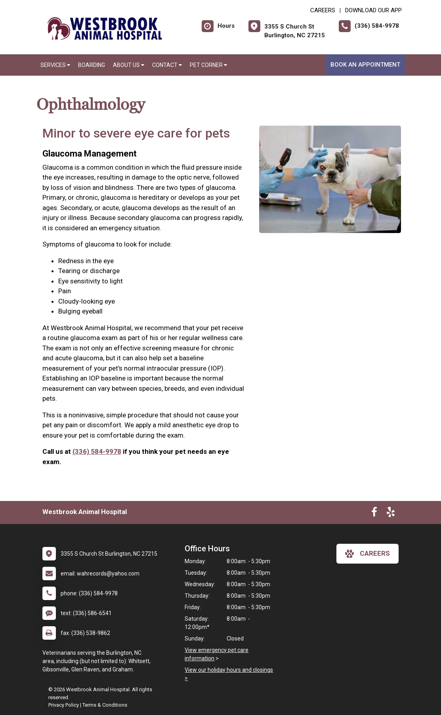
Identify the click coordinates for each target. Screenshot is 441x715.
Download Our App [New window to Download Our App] (373, 10)
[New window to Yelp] (390, 513)
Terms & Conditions (104, 705)
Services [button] (55, 65)
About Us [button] (128, 65)
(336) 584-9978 (97, 451)
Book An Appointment (365, 64)
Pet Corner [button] (208, 65)
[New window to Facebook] (374, 513)
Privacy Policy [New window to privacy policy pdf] (63, 705)
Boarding (91, 65)
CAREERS (322, 10)
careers (367, 553)
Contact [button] (167, 65)
